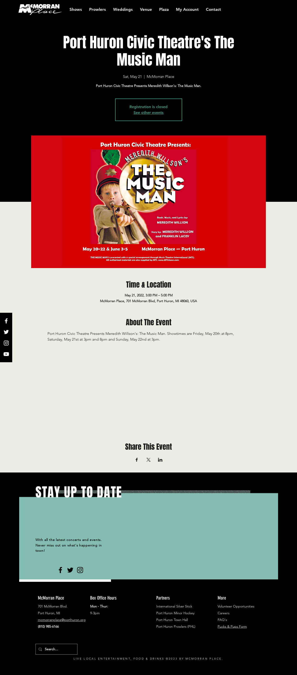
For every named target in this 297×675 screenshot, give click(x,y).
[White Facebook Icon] (6, 321)
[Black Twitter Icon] (70, 570)
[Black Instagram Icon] (80, 570)
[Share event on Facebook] (136, 460)
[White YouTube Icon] (6, 354)
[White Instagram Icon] (6, 343)
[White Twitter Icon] (6, 332)
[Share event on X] (148, 460)
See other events (148, 112)
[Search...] (56, 649)
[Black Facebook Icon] (60, 570)
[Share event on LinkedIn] (160, 460)
